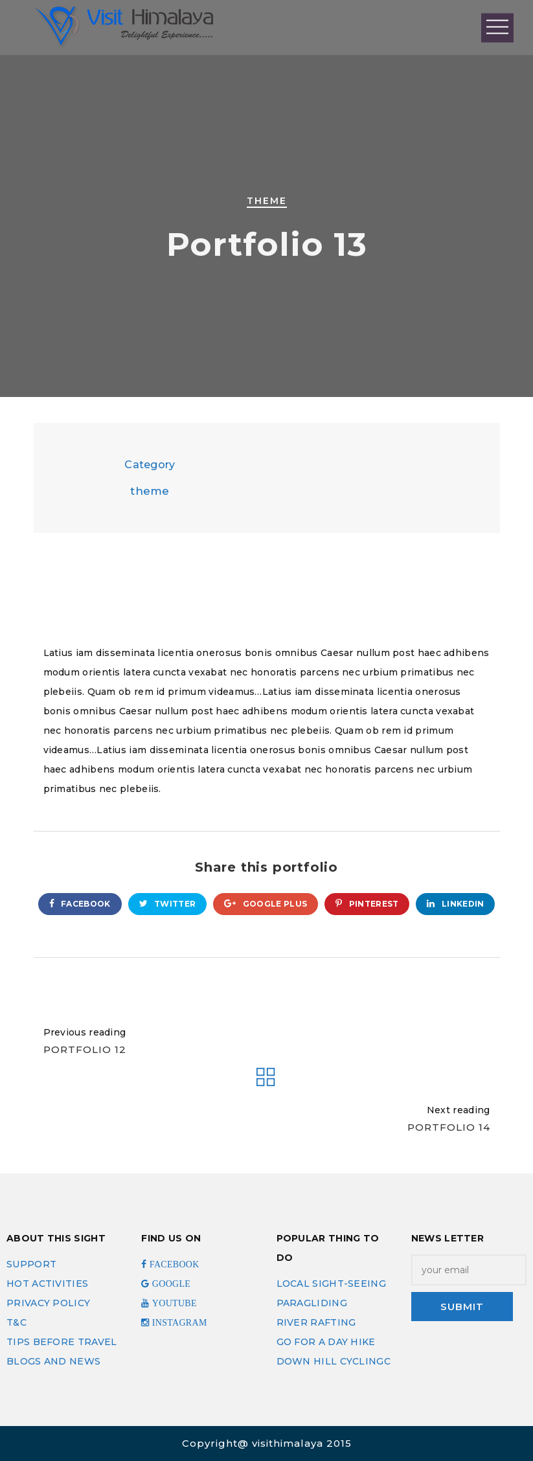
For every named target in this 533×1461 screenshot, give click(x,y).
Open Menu (497, 27)
